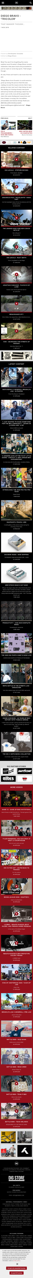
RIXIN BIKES (15, 1243)
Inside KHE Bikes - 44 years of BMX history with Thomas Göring (16, 719)
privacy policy (16, 1260)
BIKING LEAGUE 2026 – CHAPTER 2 (16, 897)
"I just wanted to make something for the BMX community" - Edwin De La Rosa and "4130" (16, 423)
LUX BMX (3, 1241)
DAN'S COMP (20, 1237)
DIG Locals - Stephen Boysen (16, 170)
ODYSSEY (22, 1241)
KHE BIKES (16, 1239)
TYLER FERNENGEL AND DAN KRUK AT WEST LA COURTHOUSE (16, 839)
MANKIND (10, 1241)
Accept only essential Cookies (16, 1268)
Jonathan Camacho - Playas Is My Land (16, 286)
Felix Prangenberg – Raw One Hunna (7, 133)
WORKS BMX (14, 1246)
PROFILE (28, 1241)
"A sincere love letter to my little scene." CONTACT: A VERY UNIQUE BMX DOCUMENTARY (16, 457)
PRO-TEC (8, 1243)
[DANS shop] (24, 771)
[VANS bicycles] (24, 779)
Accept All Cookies (16, 1273)
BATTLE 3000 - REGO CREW (16, 1067)
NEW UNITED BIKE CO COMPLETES (25, 132)
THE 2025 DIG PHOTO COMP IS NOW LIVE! (16, 655)
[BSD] (24, 1137)
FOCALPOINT (28, 1237)
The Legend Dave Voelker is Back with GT (16, 229)
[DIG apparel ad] (16, 142)
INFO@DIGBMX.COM (18, 1195)
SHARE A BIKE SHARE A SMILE (13, 1244)
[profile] (16, 356)
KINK (21, 1239)
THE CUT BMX (11, 1237)
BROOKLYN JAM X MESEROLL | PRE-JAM (16, 1012)
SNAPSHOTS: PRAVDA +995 (16, 522)
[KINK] (8, 1137)
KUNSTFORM (26, 1239)
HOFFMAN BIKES (7, 1239)
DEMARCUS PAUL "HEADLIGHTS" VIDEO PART (16, 198)
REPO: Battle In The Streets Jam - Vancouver (16, 686)
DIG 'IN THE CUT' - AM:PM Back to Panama (16, 868)
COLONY (4, 1237)
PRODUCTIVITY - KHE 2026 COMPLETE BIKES (16, 623)
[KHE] (24, 1151)
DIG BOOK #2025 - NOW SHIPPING (16, 554)
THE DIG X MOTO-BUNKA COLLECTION (16, 754)
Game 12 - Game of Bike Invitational (16, 809)
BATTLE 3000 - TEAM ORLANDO (16, 1122)
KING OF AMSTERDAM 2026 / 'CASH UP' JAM (16, 983)
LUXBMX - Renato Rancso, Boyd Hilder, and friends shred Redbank (16, 925)
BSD (17, 1235)
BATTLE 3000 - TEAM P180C (16, 1094)
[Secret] (8, 771)
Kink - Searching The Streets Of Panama (16, 342)
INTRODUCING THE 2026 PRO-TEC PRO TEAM (16, 490)
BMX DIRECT (12, 1235)
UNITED (25, 1244)
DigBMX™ (26, 1168)
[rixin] (16, 8)
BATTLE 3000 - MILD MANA (16, 1039)
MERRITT (16, 1241)
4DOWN (20, 1246)
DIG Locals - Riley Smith (16, 257)
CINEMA (29, 1235)
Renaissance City (16, 314)
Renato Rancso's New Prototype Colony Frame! (16, 954)
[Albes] (8, 779)
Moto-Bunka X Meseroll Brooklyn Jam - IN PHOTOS (16, 390)
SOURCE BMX (22, 1243)
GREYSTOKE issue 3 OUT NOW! (16, 585)
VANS (29, 1244)
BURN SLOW (23, 1235)
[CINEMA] (8, 1151)
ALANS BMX (4, 1235)
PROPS (3, 1243)
